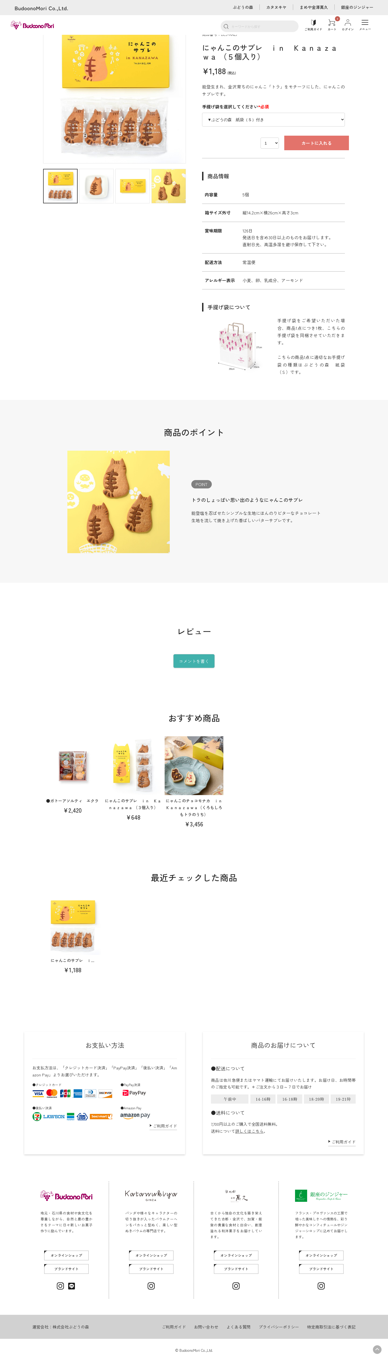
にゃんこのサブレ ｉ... (72, 960)
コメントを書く (194, 661)
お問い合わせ (206, 1327)
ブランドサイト (66, 1268)
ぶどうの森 (243, 7)
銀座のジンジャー (357, 7)
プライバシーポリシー (279, 1327)
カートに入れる (297, 143)
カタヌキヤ (276, 7)
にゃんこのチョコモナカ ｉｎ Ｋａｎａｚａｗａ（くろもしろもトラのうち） (196, 807)
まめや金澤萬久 (314, 7)
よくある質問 (238, 1327)
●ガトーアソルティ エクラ (72, 800)
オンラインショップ (66, 1255)
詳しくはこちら (249, 1131)
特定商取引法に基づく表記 (331, 1327)
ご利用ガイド (165, 1126)
